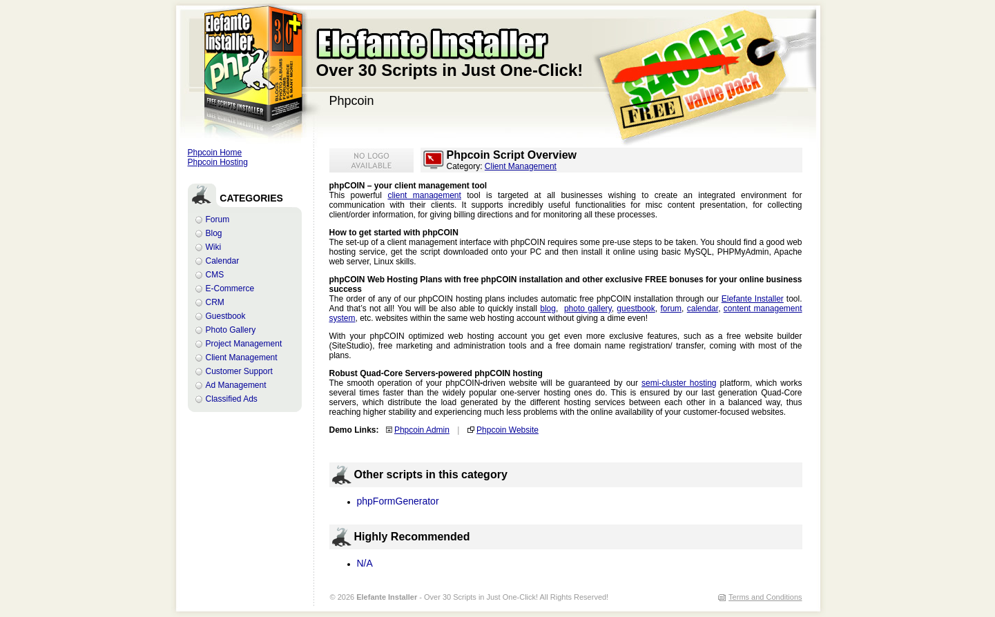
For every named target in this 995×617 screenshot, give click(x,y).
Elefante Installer (753, 299)
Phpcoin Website (507, 430)
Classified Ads (232, 399)
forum (671, 308)
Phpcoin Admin (422, 430)
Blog (214, 233)
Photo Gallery (231, 330)
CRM (215, 302)
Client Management (242, 357)
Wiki (214, 247)
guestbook (636, 308)
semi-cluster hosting (678, 383)
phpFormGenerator (398, 501)
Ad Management (236, 385)
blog (548, 308)
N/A (365, 563)
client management (424, 195)
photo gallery (588, 308)
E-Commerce (230, 288)
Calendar (223, 261)
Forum (218, 219)
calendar (702, 308)
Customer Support (239, 371)
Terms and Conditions (765, 597)
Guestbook (226, 316)
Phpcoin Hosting (218, 162)
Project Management (244, 344)
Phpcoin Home (215, 152)
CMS (215, 275)
